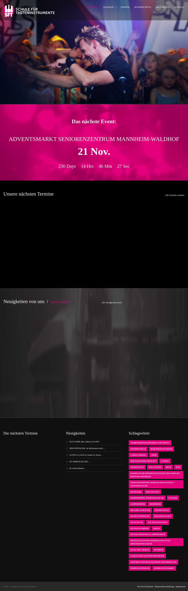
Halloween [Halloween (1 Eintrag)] (155, 467)
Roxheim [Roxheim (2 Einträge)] (158, 550)
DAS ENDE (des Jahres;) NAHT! (84, 441)
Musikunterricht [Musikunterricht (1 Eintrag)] (140, 516)
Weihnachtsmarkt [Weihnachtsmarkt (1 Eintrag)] (164, 568)
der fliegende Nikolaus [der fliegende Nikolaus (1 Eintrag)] (143, 461)
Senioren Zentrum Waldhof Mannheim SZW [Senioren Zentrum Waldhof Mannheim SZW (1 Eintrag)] (153, 562)
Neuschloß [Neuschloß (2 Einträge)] (136, 522)
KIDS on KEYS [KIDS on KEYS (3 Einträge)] (152, 492)
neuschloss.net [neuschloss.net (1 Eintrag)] (162, 516)
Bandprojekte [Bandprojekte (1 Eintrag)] (138, 449)
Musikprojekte (142, 7)
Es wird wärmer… (77, 468)
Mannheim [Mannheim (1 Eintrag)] (155, 504)
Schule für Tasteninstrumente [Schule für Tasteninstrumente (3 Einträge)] (147, 556)
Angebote (108, 7)
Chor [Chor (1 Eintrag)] (154, 455)
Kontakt (179, 7)
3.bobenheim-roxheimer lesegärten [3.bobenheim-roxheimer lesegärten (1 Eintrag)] (150, 443)
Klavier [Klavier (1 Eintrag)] (173, 498)
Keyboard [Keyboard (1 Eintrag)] (135, 492)
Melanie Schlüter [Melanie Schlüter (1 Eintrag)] (140, 510)
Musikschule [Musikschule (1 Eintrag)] (162, 510)
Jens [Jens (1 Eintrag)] (178, 467)
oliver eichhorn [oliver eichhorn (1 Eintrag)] (139, 528)
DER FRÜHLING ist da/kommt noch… (87, 448)
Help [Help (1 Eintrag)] (168, 467)
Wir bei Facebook (145, 586)
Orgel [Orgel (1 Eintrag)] (156, 528)
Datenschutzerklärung (164, 586)
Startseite (92, 7)
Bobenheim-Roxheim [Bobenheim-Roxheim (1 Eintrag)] (161, 449)
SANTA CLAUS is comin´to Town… (86, 455)
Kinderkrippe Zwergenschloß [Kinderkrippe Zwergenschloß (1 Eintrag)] (147, 498)
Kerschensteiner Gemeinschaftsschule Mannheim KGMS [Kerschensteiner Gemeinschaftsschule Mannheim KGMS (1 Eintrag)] (152, 484)
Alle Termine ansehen (174, 195)
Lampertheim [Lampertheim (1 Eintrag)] (137, 504)
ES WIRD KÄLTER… (79, 461)
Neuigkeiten (163, 7)
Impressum (180, 586)
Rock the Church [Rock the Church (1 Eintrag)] (139, 550)
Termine (125, 7)
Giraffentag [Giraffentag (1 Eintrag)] (137, 467)
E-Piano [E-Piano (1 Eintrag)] (165, 461)
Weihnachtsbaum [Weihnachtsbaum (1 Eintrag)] (139, 568)
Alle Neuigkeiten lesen (111, 302)
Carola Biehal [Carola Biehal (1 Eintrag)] (138, 455)
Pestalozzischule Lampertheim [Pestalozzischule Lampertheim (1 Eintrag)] (147, 534)
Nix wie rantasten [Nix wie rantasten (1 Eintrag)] (157, 522)
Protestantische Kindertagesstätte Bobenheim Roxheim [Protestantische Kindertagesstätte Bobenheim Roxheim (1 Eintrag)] (150, 542)
